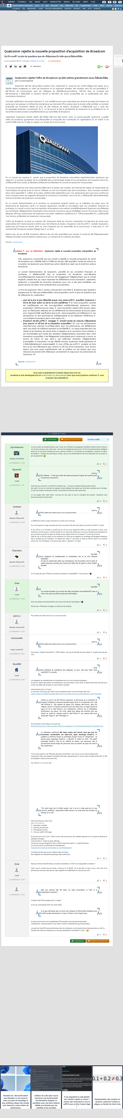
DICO (90, 9)
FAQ (30, 2)
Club (93, 2)
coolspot (17, 507)
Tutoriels (21, 2)
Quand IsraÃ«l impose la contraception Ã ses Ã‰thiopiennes (51, 848)
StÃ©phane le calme (36, 61)
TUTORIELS (16, 9)
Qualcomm (18, 242)
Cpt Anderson (16, 447)
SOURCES (67, 9)
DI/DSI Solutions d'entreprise (23, 6)
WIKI (84, 9)
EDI (77, 6)
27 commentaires (54, 61)
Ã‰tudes (76, 2)
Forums (11, 2)
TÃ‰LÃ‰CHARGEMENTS (53, 9)
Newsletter (55, 2)
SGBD (95, 6)
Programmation (86, 6)
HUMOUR (97, 9)
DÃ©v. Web (69, 6)
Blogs (37, 2)
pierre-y (17, 616)
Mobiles (109, 6)
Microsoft (54, 6)
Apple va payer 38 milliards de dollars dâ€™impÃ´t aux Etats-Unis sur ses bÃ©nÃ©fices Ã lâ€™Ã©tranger (66, 694)
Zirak (16, 583)
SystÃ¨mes (118, 6)
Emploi (66, 2)
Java (61, 6)
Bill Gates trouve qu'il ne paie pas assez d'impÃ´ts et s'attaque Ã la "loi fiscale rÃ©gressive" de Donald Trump (67, 726)
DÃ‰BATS (76, 9)
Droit (85, 2)
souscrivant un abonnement (54, 375)
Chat (45, 2)
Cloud (37, 6)
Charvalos (17, 551)
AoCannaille (17, 638)
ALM (47, 6)
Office (102, 6)
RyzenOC (16, 470)
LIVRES (40, 9)
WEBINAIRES (31, 9)
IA (42, 6)
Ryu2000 (17, 664)
